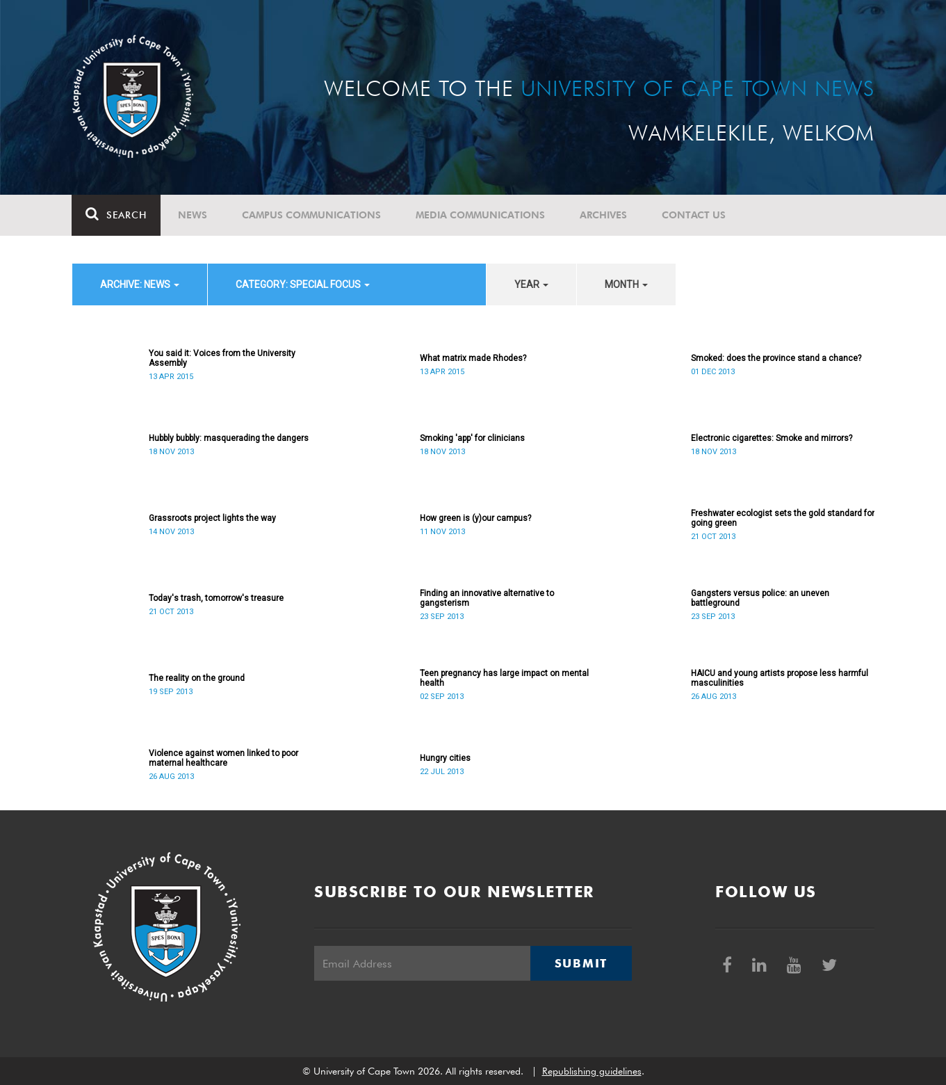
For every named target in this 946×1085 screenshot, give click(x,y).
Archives (604, 214)
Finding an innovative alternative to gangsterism (487, 598)
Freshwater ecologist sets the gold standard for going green (782, 518)
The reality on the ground (197, 678)
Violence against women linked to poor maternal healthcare (223, 758)
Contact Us (694, 214)
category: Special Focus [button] (303, 284)
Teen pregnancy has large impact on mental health (504, 678)
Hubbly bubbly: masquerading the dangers (229, 438)
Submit (581, 963)
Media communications (481, 214)
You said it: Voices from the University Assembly (222, 358)
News (193, 214)
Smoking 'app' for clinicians (472, 438)
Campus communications (312, 214)
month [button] (626, 284)
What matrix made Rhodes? (473, 358)
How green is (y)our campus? (475, 518)
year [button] (531, 284)
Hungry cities (445, 758)
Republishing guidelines (592, 1071)
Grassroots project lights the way (212, 518)
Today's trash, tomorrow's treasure (216, 598)
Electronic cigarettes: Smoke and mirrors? (771, 438)
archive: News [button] (139, 284)
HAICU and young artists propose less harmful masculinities (779, 678)
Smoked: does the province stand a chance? (776, 358)
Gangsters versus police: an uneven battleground (760, 598)
